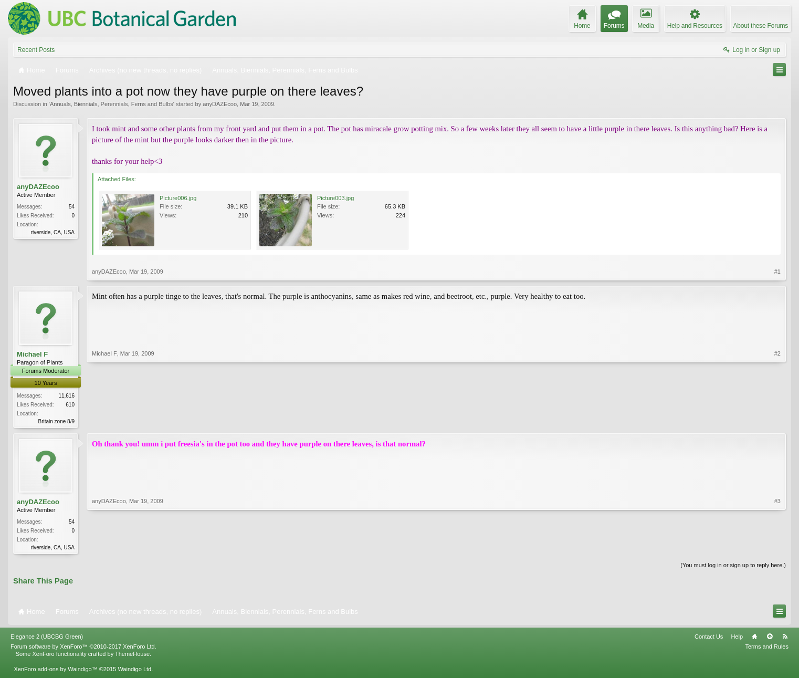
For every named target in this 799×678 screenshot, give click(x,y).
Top (769, 638)
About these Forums (760, 25)
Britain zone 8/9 (56, 421)
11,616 (66, 396)
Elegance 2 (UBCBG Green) (46, 638)
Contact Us (709, 638)
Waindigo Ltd (134, 670)
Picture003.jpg (335, 198)
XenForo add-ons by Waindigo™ (55, 670)
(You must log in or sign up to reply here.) (733, 567)
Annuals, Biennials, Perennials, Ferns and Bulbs (111, 104)
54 (72, 207)
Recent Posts (36, 50)
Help (737, 638)
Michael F (32, 354)
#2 (777, 420)
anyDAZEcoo (220, 104)
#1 (777, 271)
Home (754, 638)
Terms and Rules (767, 648)
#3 (777, 547)
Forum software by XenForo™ (83, 648)
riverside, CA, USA (53, 232)
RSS (785, 638)
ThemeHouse (132, 656)
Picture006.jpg (178, 198)
